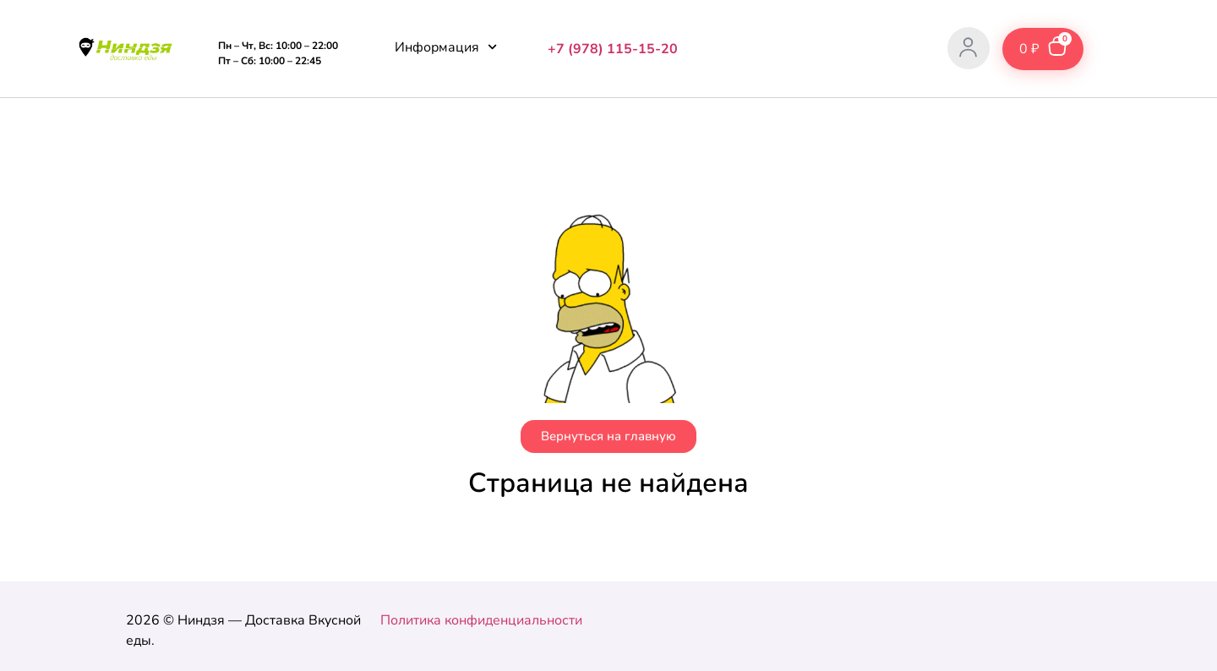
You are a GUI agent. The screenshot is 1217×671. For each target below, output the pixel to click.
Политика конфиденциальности (481, 620)
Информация (446, 47)
